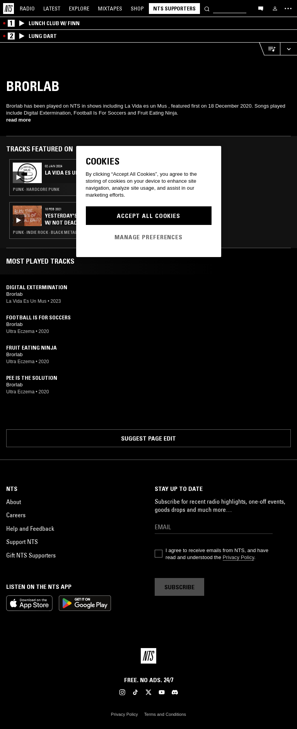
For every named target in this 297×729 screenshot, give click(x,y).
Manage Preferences (148, 237)
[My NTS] (275, 8)
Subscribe (179, 587)
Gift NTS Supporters (31, 555)
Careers (16, 515)
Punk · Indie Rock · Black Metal (45, 232)
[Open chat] (261, 8)
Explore (79, 8)
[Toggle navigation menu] (288, 8)
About (13, 502)
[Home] (8, 8)
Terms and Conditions (165, 714)
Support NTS (22, 541)
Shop (137, 8)
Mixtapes (110, 8)
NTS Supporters (174, 8)
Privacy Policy (238, 557)
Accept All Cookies (148, 216)
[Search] (207, 8)
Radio (27, 8)
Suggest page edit (148, 438)
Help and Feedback (30, 528)
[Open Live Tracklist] (269, 49)
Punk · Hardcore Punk (36, 189)
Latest (51, 8)
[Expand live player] (288, 49)
